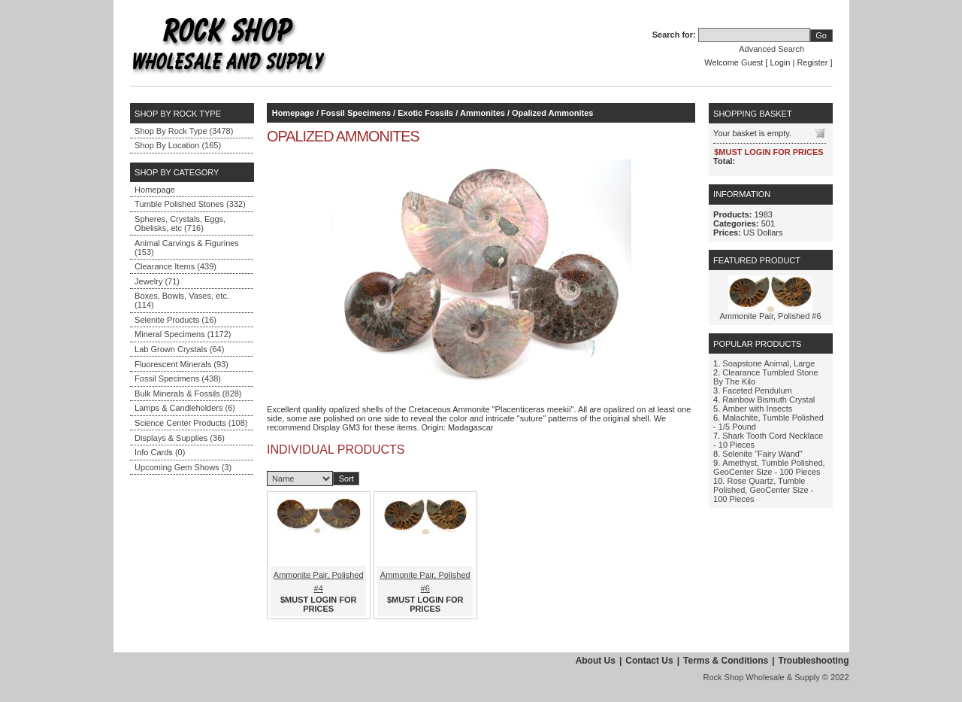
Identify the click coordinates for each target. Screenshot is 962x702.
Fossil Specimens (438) (178, 378)
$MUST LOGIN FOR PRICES (318, 604)
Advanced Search (771, 48)
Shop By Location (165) (178, 145)
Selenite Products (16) (175, 319)
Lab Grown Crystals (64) (179, 349)
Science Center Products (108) (191, 422)
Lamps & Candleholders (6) (185, 407)
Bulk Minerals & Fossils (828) (188, 393)
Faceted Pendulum (756, 390)
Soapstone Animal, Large (768, 363)
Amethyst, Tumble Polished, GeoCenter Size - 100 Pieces (769, 467)
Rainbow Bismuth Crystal (768, 399)
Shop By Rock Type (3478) (184, 130)
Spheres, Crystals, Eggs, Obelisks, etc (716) (180, 223)
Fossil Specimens (356, 112)
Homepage (155, 189)
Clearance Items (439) (175, 266)
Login (780, 62)
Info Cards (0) (160, 452)
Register (812, 62)
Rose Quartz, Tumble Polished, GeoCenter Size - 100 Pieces (763, 489)
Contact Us (649, 660)
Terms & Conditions (725, 660)
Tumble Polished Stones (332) (190, 203)
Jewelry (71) (157, 281)
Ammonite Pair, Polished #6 (770, 316)
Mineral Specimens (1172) (183, 334)
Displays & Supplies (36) (180, 437)
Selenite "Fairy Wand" (762, 453)
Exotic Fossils (425, 112)
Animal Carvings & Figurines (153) (187, 248)
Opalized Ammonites (552, 112)
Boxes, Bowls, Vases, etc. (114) (182, 300)
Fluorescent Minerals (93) (181, 364)
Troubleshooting (814, 660)
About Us (596, 660)
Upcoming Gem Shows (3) (183, 467)
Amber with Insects (757, 408)
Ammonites (482, 112)
